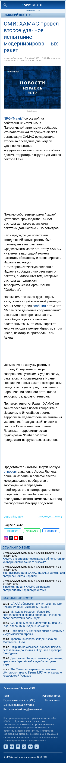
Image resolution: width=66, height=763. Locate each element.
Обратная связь (51, 695)
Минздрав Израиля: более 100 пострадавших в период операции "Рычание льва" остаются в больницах (32, 614)
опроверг (10, 471)
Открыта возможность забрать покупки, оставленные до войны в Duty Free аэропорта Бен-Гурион (32, 650)
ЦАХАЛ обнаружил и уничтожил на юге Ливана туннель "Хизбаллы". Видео (32, 605)
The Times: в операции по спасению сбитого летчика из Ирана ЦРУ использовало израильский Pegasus (32, 672)
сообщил (39, 306)
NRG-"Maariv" (14, 118)
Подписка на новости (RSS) (19, 700)
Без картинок (53, 700)
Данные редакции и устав (19, 704)
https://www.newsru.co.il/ (19, 552)
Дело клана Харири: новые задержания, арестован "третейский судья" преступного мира (33, 661)
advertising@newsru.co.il (28, 709)
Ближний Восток (17, 15)
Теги (6, 695)
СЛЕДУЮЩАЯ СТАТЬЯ (49, 516)
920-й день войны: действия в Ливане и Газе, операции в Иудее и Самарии (32, 624)
